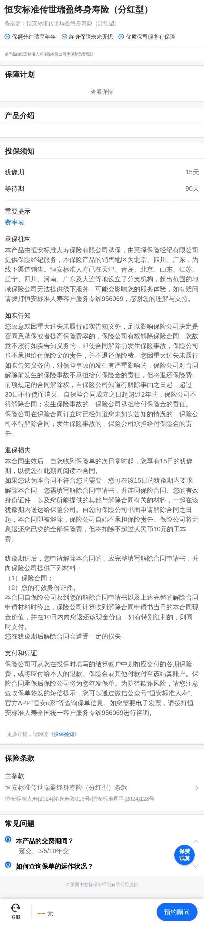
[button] (102, 841)
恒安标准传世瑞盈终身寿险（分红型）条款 (66, 787)
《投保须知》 (63, 734)
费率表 (14, 222)
